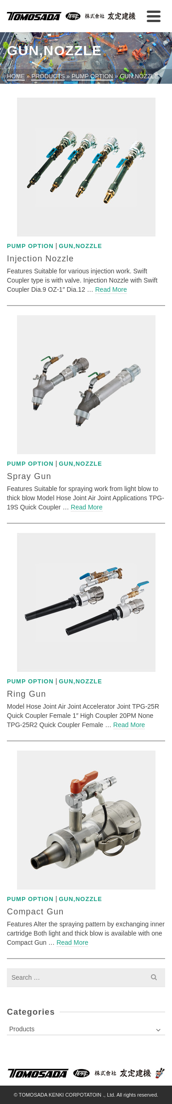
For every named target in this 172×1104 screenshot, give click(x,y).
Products (21, 1029)
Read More (111, 289)
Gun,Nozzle (80, 246)
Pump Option (30, 246)
